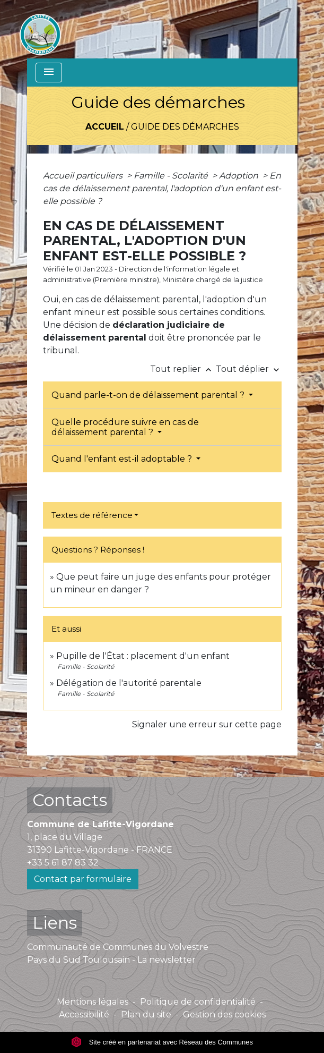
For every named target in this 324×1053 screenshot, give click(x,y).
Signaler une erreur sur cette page (207, 724)
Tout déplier (249, 369)
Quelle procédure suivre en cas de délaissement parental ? (125, 427)
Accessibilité (84, 1014)
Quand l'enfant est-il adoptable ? (122, 459)
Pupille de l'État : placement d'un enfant (143, 656)
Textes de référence (92, 515)
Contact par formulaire (83, 879)
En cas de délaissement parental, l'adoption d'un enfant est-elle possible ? (162, 188)
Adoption (239, 176)
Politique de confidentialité (198, 1002)
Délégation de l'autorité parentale (129, 683)
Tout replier (183, 369)
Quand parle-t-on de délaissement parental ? (149, 395)
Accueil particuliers (84, 176)
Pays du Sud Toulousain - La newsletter (111, 960)
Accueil (104, 127)
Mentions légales (92, 1002)
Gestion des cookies (224, 1014)
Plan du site (146, 1014)
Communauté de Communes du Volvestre (117, 947)
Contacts (69, 799)
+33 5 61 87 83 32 (63, 862)
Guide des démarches (185, 127)
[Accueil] (40, 29)
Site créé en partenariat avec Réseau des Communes (162, 1042)
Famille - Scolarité (172, 176)
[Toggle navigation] (49, 72)
